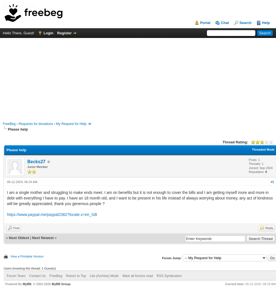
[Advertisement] (138, 77)
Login (48, 33)
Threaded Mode (263, 149)
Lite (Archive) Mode (104, 276)
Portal (205, 23)
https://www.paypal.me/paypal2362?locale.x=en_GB (52, 214)
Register (64, 33)
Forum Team (16, 276)
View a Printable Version (26, 256)
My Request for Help (71, 124)
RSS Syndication (169, 276)
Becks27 (36, 161)
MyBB (27, 284)
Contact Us (37, 276)
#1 (272, 182)
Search (245, 23)
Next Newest (43, 238)
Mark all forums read (137, 276)
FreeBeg (9, 124)
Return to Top (76, 276)
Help (266, 23)
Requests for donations (36, 124)
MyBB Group (61, 284)
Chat (225, 23)
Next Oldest (19, 238)
